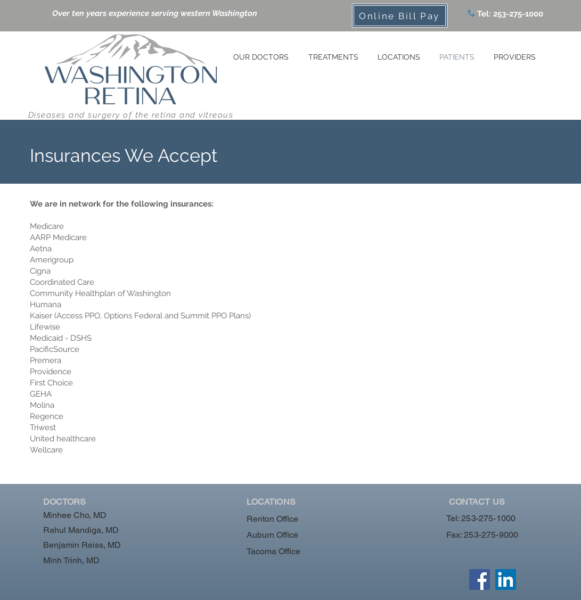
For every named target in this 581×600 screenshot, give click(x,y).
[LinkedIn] (505, 579)
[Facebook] (479, 579)
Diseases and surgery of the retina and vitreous (131, 115)
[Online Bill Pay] (399, 16)
